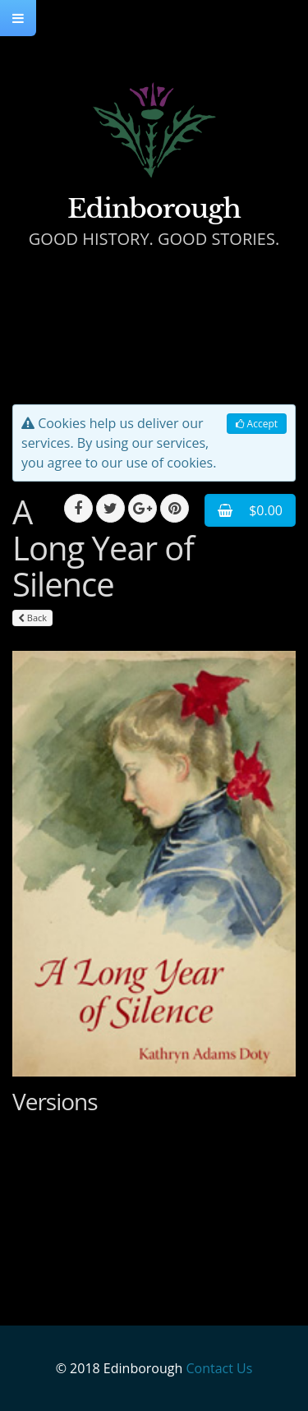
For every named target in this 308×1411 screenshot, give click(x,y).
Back (32, 617)
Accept (257, 424)
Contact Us (219, 1368)
